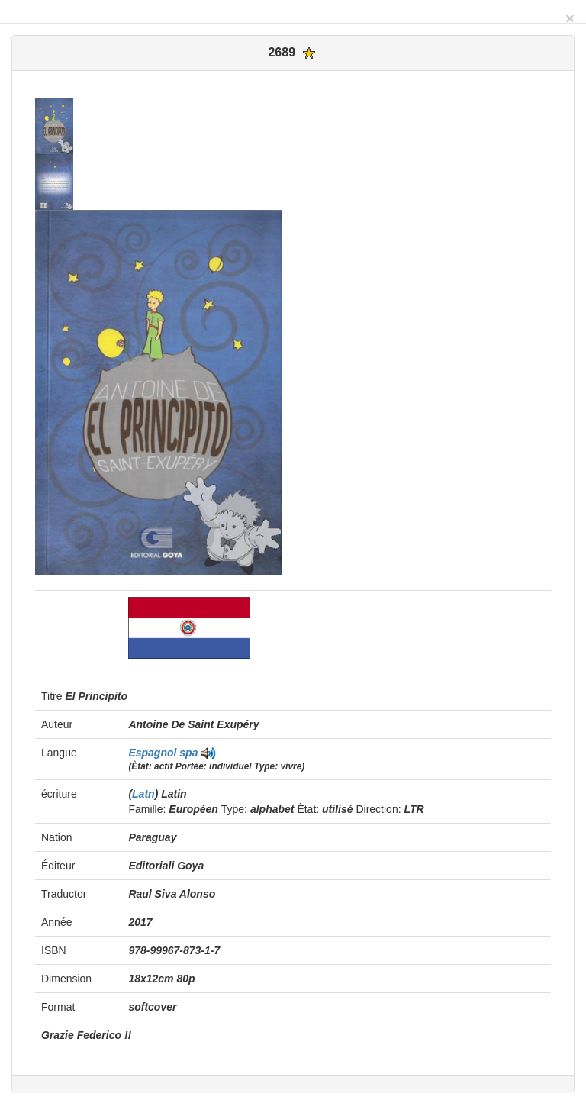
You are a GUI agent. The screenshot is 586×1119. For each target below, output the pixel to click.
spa (188, 753)
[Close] (570, 18)
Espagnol (153, 753)
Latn (143, 794)
